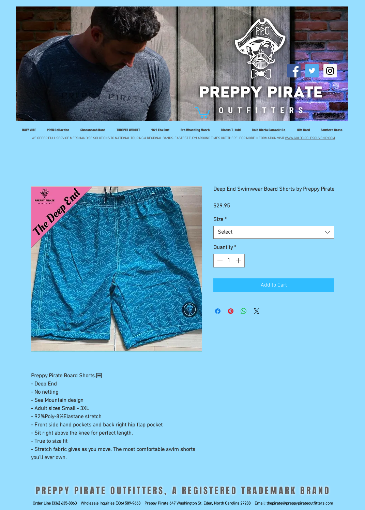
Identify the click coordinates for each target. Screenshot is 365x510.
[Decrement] (219, 260)
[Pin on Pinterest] (231, 311)
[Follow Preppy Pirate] (312, 70)
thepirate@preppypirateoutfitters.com (300, 503)
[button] (202, 112)
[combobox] (273, 232)
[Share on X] (257, 311)
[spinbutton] (229, 260)
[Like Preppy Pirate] (294, 70)
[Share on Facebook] (218, 311)
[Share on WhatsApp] (244, 311)
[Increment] (239, 260)
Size (220, 219)
